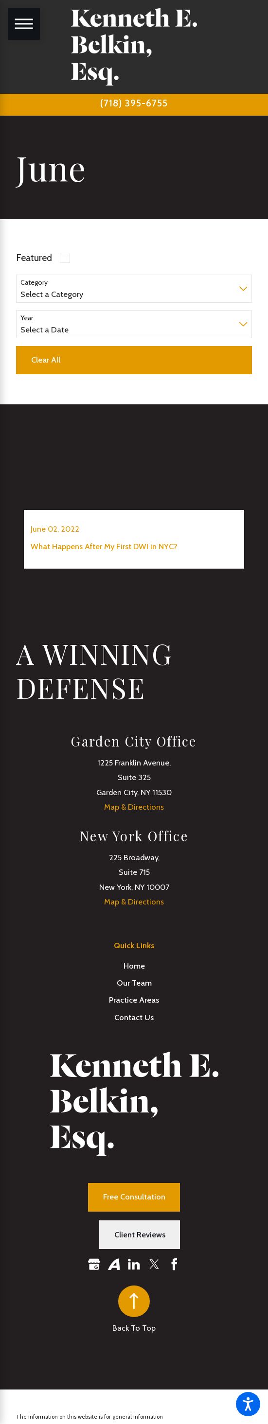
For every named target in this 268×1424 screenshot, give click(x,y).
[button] (248, 1404)
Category (34, 282)
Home (134, 966)
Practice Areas (134, 1000)
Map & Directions (134, 807)
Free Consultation (134, 1196)
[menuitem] (134, 966)
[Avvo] (114, 1264)
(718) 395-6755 (133, 103)
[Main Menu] (23, 23)
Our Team (134, 983)
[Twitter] (154, 1264)
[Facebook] (174, 1264)
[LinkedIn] (134, 1264)
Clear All (45, 360)
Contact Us (134, 1017)
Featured (34, 257)
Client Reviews (139, 1234)
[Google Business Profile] (94, 1264)
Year (26, 318)
